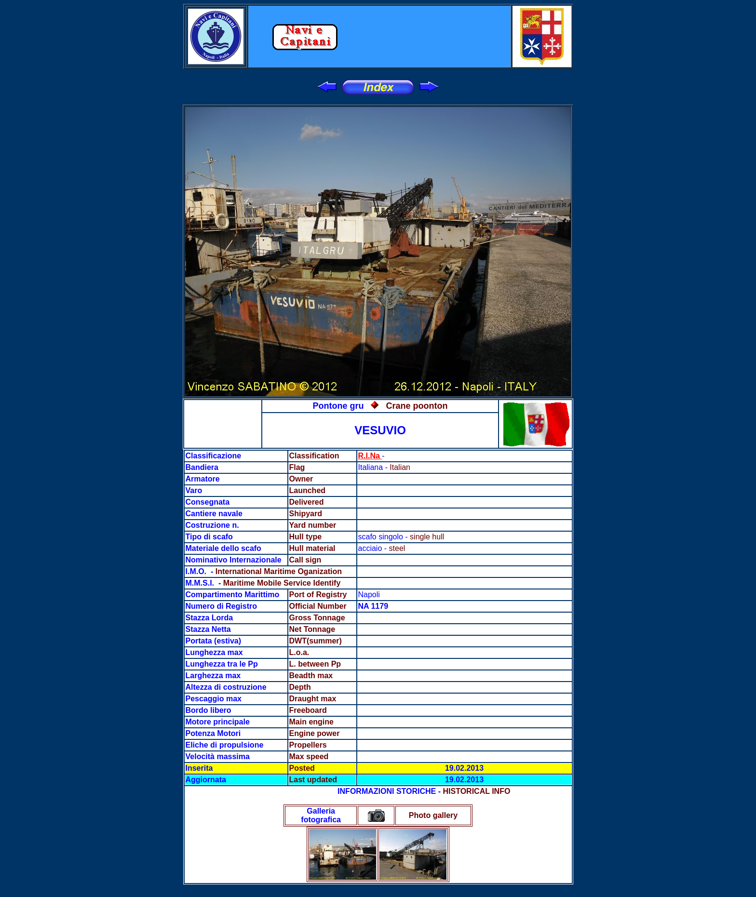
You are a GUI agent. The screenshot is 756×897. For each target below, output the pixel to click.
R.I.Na (370, 456)
